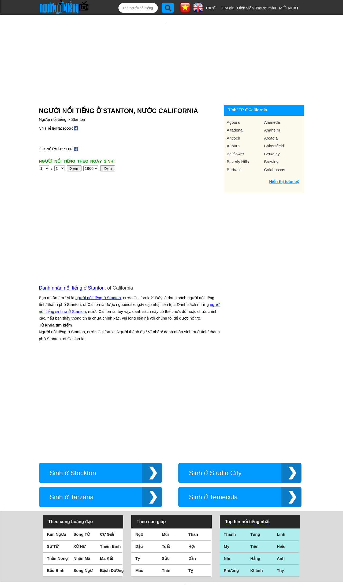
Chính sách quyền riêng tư (171, 555)
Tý (137, 460)
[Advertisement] (166, 50)
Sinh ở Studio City (215, 375)
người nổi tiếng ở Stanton (98, 240)
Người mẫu (266, 8)
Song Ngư (83, 472)
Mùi (165, 436)
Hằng (255, 460)
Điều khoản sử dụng (171, 527)
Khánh (256, 472)
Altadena (235, 112)
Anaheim (272, 112)
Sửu (166, 460)
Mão (139, 472)
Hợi (191, 448)
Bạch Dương (112, 472)
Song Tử (81, 436)
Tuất (166, 448)
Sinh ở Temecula (213, 399)
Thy (280, 472)
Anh (281, 460)
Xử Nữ (79, 448)
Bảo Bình (56, 472)
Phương (231, 472)
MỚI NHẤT (289, 8)
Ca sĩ (210, 8)
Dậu (139, 448)
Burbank (234, 152)
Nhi (227, 460)
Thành (230, 436)
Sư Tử (52, 448)
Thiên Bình (110, 448)
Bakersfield (274, 128)
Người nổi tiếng (52, 102)
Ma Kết (106, 460)
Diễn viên (245, 8)
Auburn (233, 128)
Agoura (233, 105)
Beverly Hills (238, 144)
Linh (281, 436)
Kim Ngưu (56, 436)
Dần (192, 460)
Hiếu (281, 448)
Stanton (78, 102)
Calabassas (274, 152)
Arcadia (271, 120)
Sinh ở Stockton (73, 375)
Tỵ (190, 472)
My (226, 448)
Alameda (272, 105)
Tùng (255, 436)
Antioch (233, 120)
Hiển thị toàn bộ (284, 164)
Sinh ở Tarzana (72, 399)
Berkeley (272, 136)
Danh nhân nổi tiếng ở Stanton (72, 230)
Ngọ (139, 436)
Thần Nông (57, 460)
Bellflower (235, 136)
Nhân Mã (81, 460)
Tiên (254, 448)
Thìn (166, 472)
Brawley (271, 144)
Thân (193, 436)
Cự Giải (107, 436)
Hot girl (228, 8)
